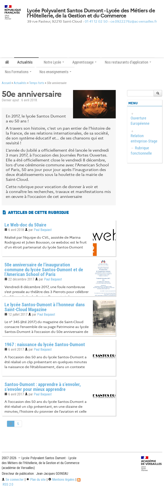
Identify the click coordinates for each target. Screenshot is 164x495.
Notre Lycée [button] (54, 62)
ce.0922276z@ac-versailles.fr (133, 21)
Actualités (20, 83)
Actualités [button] (26, 62)
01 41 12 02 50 (96, 21)
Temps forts (36, 83)
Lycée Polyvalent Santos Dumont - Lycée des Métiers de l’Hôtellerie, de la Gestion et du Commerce (91, 13)
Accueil (6, 83)
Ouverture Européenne (140, 121)
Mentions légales (61, 480)
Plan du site (36, 480)
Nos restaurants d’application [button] (128, 62)
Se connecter (13, 480)
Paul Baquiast (43, 230)
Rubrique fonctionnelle (141, 150)
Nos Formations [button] (18, 72)
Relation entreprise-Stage (144, 138)
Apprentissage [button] (84, 62)
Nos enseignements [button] (55, 72)
